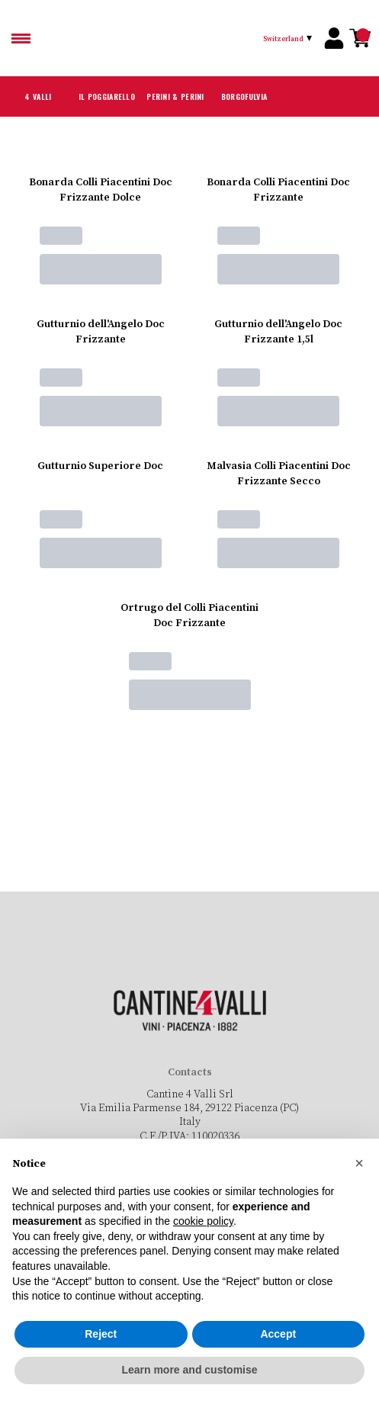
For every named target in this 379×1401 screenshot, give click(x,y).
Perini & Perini (175, 96)
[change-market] (290, 38)
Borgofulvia (244, 96)
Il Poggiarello (106, 96)
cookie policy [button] (203, 1221)
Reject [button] (101, 1334)
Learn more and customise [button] (189, 1370)
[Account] (334, 38)
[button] (359, 1163)
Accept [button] (278, 1334)
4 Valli (38, 96)
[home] (178, 38)
